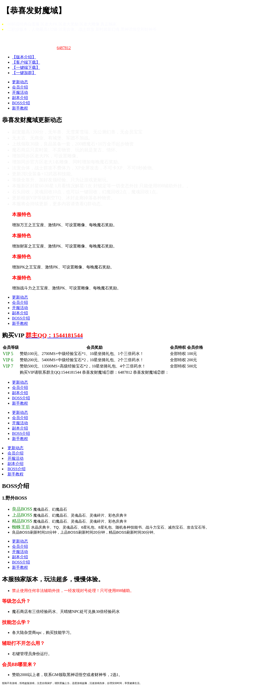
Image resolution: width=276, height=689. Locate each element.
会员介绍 (20, 87)
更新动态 (20, 82)
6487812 (64, 48)
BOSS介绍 (21, 103)
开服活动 (20, 92)
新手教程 (20, 108)
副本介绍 (20, 98)
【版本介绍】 (24, 57)
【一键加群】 (24, 73)
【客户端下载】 (26, 62)
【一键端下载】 (26, 67)
